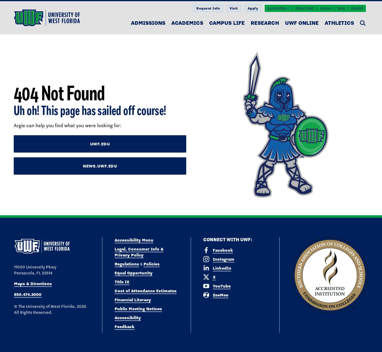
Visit (233, 8)
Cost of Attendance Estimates (146, 290)
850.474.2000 (27, 294)
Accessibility (128, 317)
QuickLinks (276, 8)
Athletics (339, 22)
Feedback (125, 326)
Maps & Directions (33, 283)
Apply (253, 8)
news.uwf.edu (100, 166)
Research (265, 22)
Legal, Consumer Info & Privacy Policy (139, 252)
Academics (187, 22)
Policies (152, 264)
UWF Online (302, 22)
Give (341, 8)
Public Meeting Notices (138, 308)
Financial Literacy (133, 299)
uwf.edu (100, 144)
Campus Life (227, 22)
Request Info (208, 8)
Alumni (326, 8)
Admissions (148, 22)
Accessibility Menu (134, 240)
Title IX (122, 282)
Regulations (127, 264)
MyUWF (357, 8)
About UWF (304, 8)
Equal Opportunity (134, 273)
